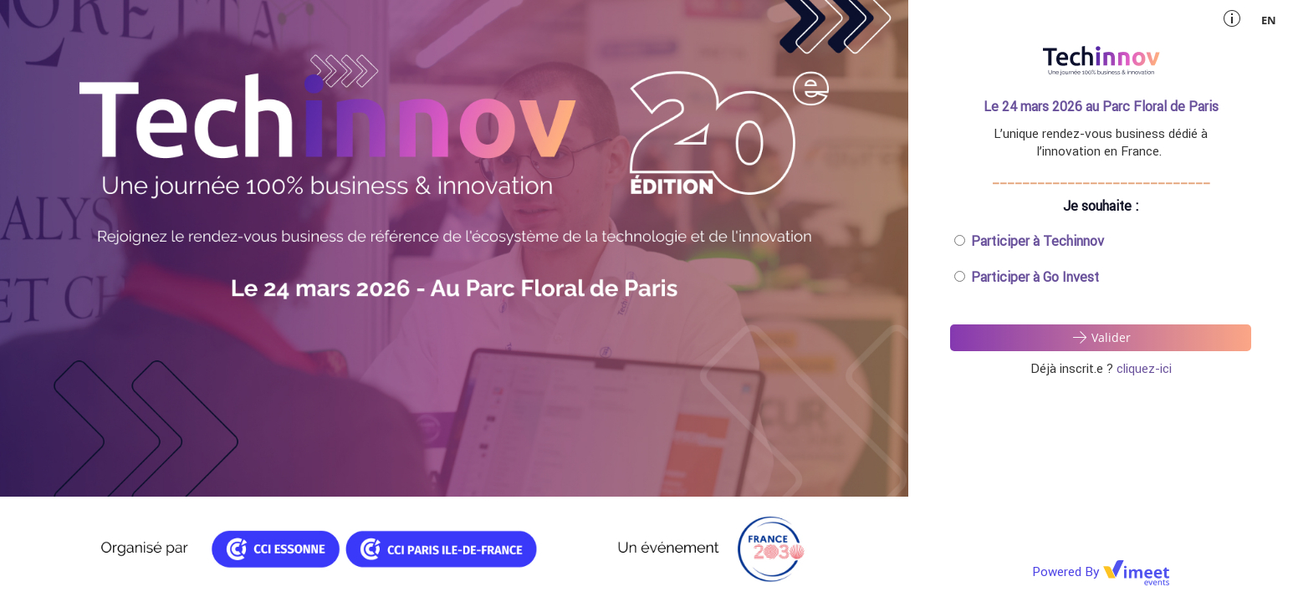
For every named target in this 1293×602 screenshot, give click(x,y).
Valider (1101, 337)
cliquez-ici (1144, 368)
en (1268, 20)
